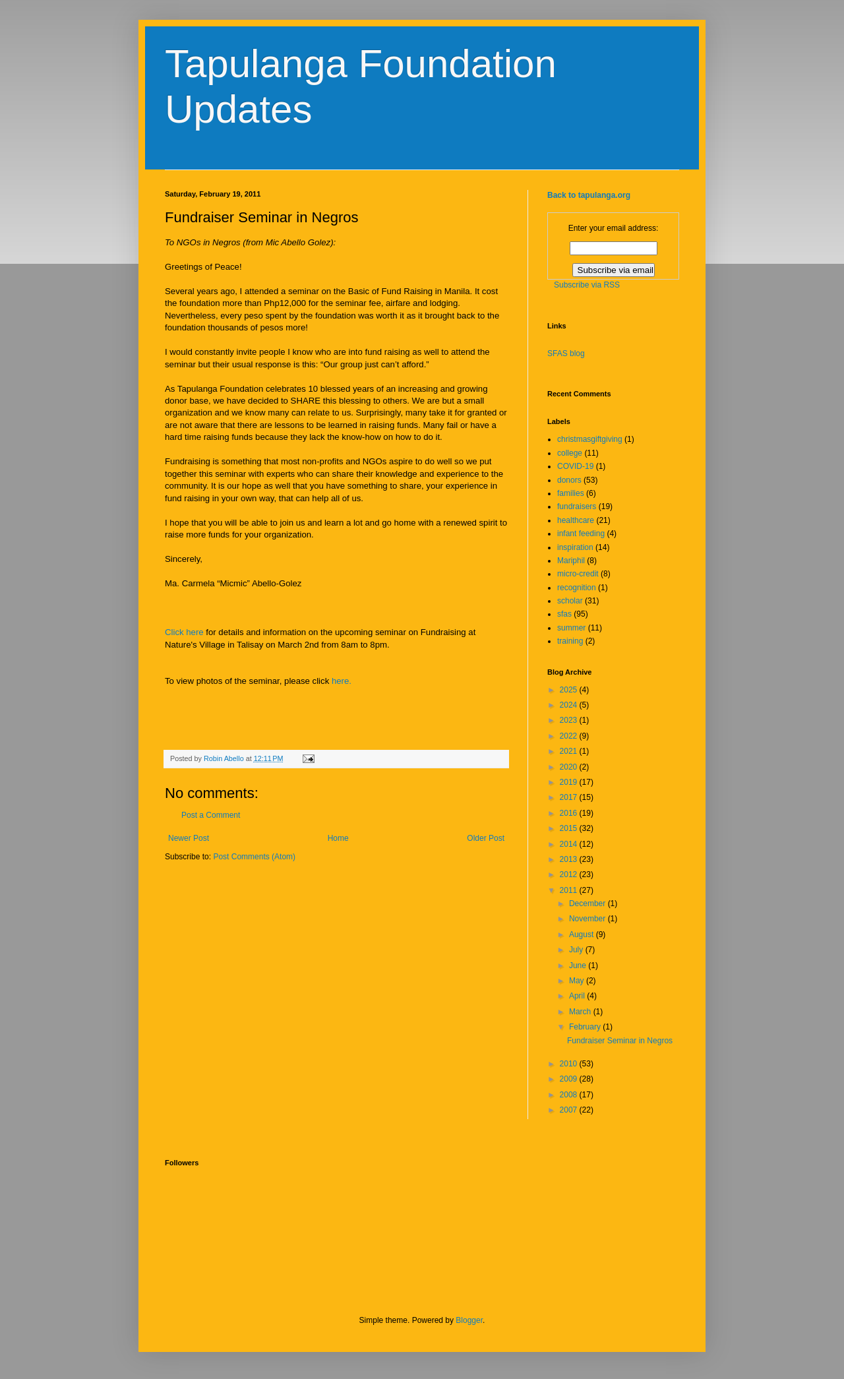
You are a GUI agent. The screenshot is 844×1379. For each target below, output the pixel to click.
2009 (570, 1079)
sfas (564, 614)
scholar (570, 600)
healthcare (575, 520)
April (578, 995)
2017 (570, 797)
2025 (570, 689)
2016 (570, 813)
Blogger (469, 1320)
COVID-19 (575, 466)
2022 (570, 736)
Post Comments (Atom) (254, 856)
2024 (570, 705)
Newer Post (188, 838)
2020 (570, 767)
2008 (570, 1094)
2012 (570, 874)
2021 (570, 751)
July (577, 949)
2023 (570, 720)
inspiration (575, 547)
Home (338, 838)
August (582, 934)
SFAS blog (566, 353)
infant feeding (581, 533)
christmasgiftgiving (589, 439)
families (570, 493)
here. (341, 681)
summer (571, 627)
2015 (570, 828)
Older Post (485, 838)
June (578, 965)
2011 (570, 890)
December (588, 903)
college (569, 453)
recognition (576, 587)
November (588, 918)
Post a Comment (210, 815)
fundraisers (576, 506)
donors (569, 480)
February (586, 1026)
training (570, 641)
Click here (184, 632)
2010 (570, 1063)
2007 (570, 1110)
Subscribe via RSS (587, 285)
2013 (570, 859)
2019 (570, 782)
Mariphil (571, 560)
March (581, 1011)
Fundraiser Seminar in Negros (620, 1040)
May (577, 980)
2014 (570, 844)
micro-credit (578, 573)
